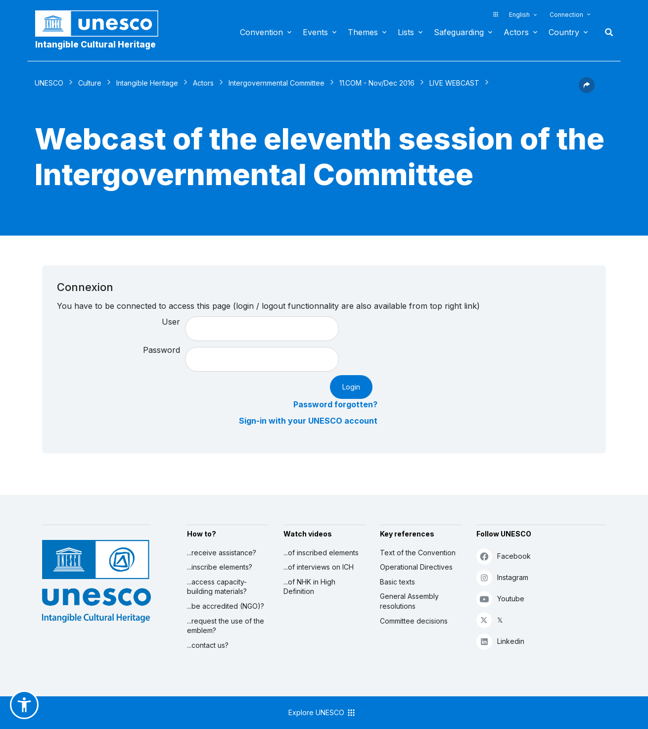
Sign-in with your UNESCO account (308, 421)
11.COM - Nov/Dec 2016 (377, 83)
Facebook (503, 556)
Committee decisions (414, 621)
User (171, 322)
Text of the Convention (418, 552)
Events (315, 32)
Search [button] (606, 32)
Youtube (500, 598)
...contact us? (208, 645)
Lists (406, 32)
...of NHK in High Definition (309, 587)
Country (564, 32)
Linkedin (500, 641)
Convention (261, 32)
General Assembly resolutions (409, 601)
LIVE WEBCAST (454, 83)
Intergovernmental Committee (276, 83)
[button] (587, 90)
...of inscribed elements (321, 552)
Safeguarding (459, 32)
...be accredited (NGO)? (225, 606)
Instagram (502, 577)
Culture (89, 83)
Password (161, 350)
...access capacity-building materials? (217, 587)
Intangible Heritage (147, 83)
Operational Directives (416, 567)
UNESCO (49, 83)
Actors (516, 32)
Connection (566, 14)
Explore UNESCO (322, 713)
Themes (363, 32)
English (519, 14)
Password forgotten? (335, 404)
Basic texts (397, 582)
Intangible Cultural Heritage (95, 44)
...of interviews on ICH (318, 567)
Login (351, 387)
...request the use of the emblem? (225, 626)
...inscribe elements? (219, 567)
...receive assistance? (221, 552)
